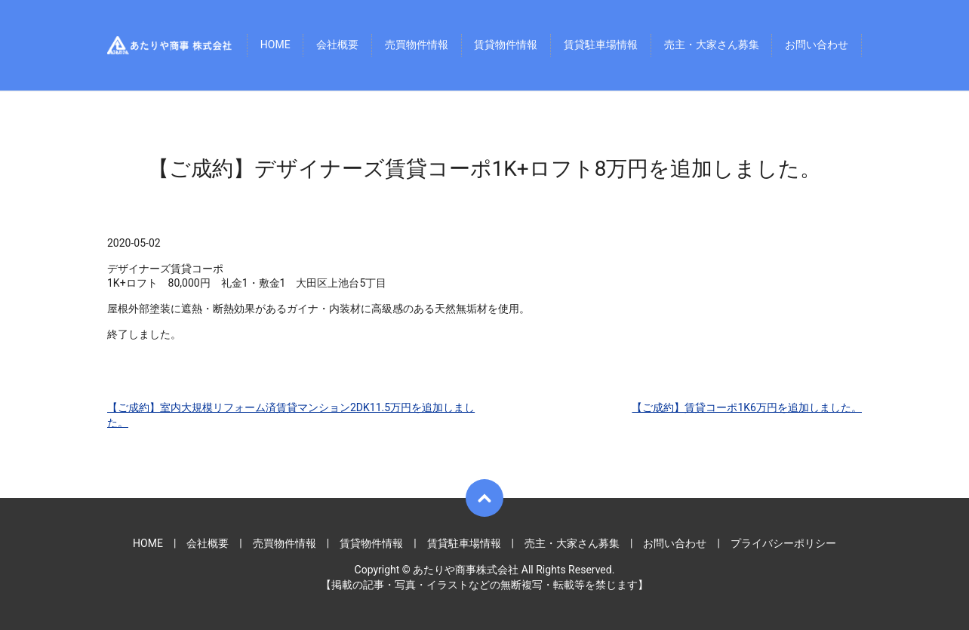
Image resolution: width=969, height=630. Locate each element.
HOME (275, 45)
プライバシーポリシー (783, 543)
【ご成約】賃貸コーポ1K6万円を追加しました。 (747, 407)
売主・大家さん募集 (711, 45)
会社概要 (337, 45)
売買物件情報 (416, 45)
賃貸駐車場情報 (601, 45)
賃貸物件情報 (505, 45)
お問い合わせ (816, 45)
